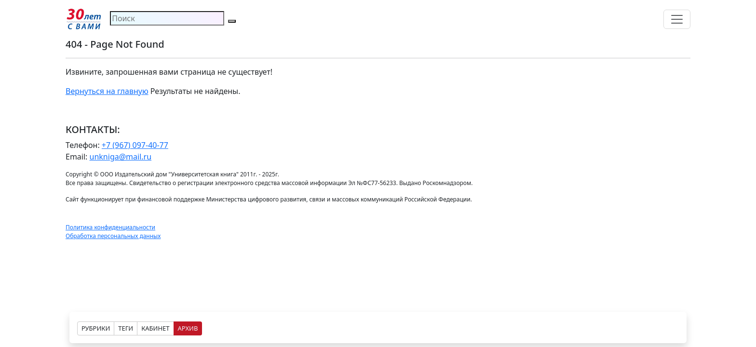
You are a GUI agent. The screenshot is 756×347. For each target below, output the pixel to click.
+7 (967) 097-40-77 (135, 145)
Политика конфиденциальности (110, 227)
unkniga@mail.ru (121, 156)
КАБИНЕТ (155, 328)
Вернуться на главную (107, 91)
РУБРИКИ (95, 328)
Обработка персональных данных (113, 236)
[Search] (167, 18)
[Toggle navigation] (676, 19)
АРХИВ (188, 328)
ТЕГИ (125, 328)
